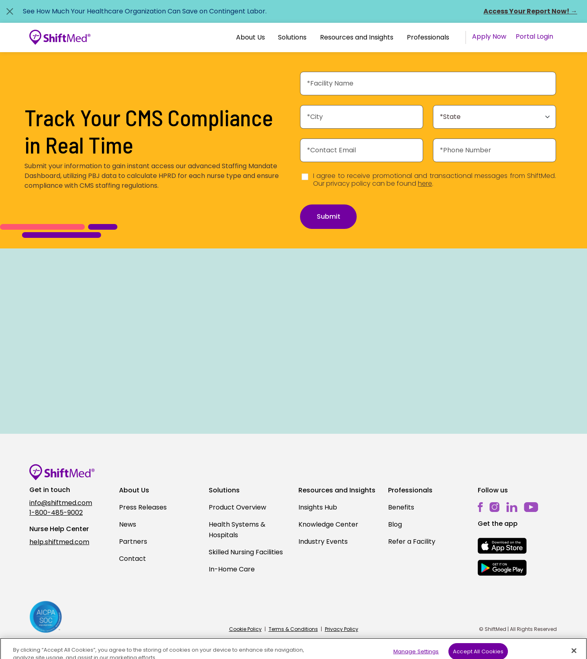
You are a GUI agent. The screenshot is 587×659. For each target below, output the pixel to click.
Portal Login (534, 36)
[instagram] (495, 507)
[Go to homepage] (59, 37)
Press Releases (143, 507)
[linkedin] (511, 507)
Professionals (428, 37)
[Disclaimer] (305, 177)
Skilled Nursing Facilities (246, 552)
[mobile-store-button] (502, 546)
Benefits (401, 507)
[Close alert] (10, 11)
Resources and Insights (356, 37)
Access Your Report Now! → (530, 11)
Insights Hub (317, 507)
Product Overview (237, 507)
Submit (328, 216)
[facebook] (480, 507)
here (425, 183)
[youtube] (531, 507)
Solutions (292, 37)
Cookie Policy (245, 629)
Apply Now (489, 36)
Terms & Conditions (293, 629)
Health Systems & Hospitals (237, 530)
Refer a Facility (411, 541)
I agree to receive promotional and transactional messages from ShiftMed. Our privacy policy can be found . (434, 179)
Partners (133, 541)
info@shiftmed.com (60, 502)
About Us (250, 37)
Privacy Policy (341, 629)
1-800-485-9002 (56, 512)
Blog (395, 524)
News (127, 524)
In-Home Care (232, 569)
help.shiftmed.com (59, 542)
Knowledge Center (328, 524)
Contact (132, 558)
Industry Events (323, 541)
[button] (250, 37)
